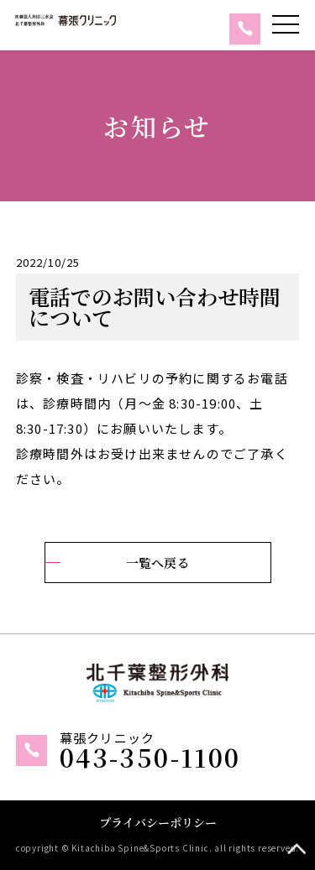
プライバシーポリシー (158, 822)
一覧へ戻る (157, 562)
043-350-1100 (150, 756)
